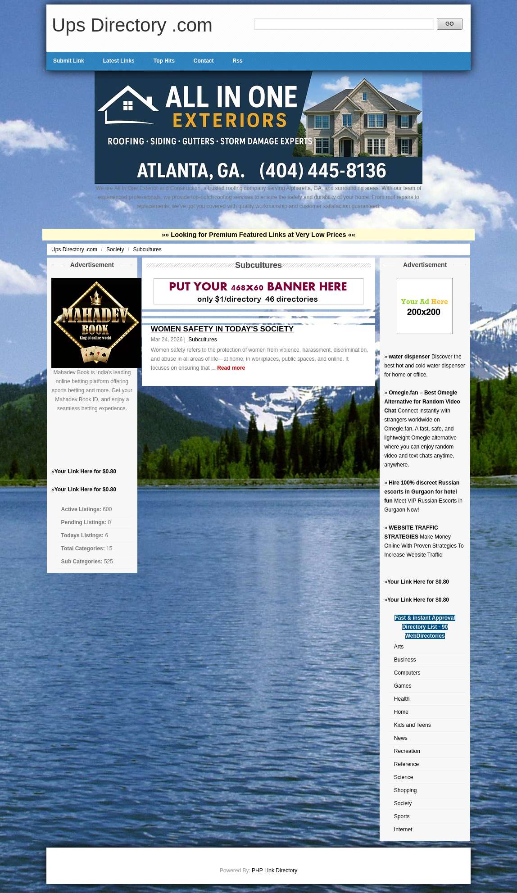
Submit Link (68, 61)
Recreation (407, 751)
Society (116, 249)
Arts (399, 647)
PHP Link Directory (274, 870)
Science (403, 777)
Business (405, 660)
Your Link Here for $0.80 (85, 471)
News (401, 738)
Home (401, 712)
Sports (402, 816)
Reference (406, 764)
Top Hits (164, 61)
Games (403, 686)
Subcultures (147, 249)
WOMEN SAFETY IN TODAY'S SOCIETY (222, 329)
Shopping (405, 790)
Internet (403, 829)
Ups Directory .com (132, 25)
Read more (231, 368)
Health (402, 699)
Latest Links (119, 61)
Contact (204, 61)
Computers (407, 673)
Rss (237, 61)
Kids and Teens (412, 725)
